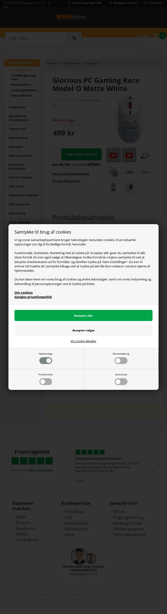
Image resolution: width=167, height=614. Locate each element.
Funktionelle (46, 379)
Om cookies (23, 292)
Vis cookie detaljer (83, 341)
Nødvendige (46, 358)
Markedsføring (121, 358)
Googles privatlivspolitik (33, 297)
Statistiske (121, 379)
